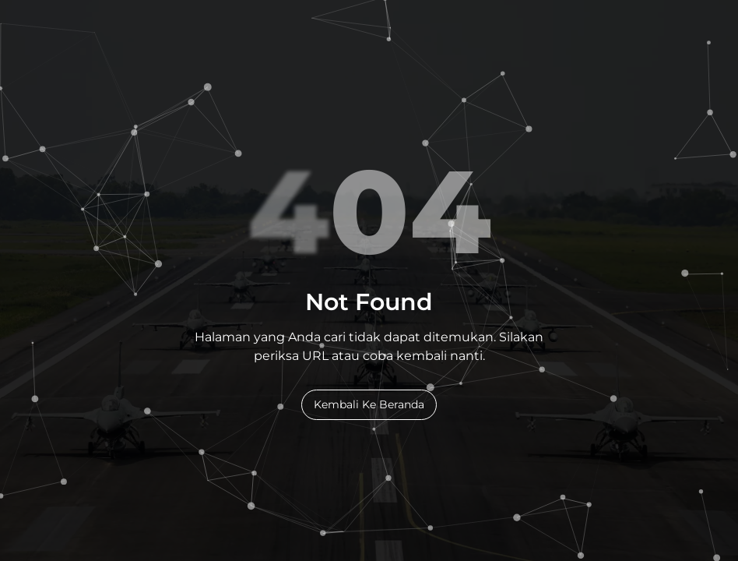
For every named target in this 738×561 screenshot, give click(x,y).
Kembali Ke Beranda (369, 404)
